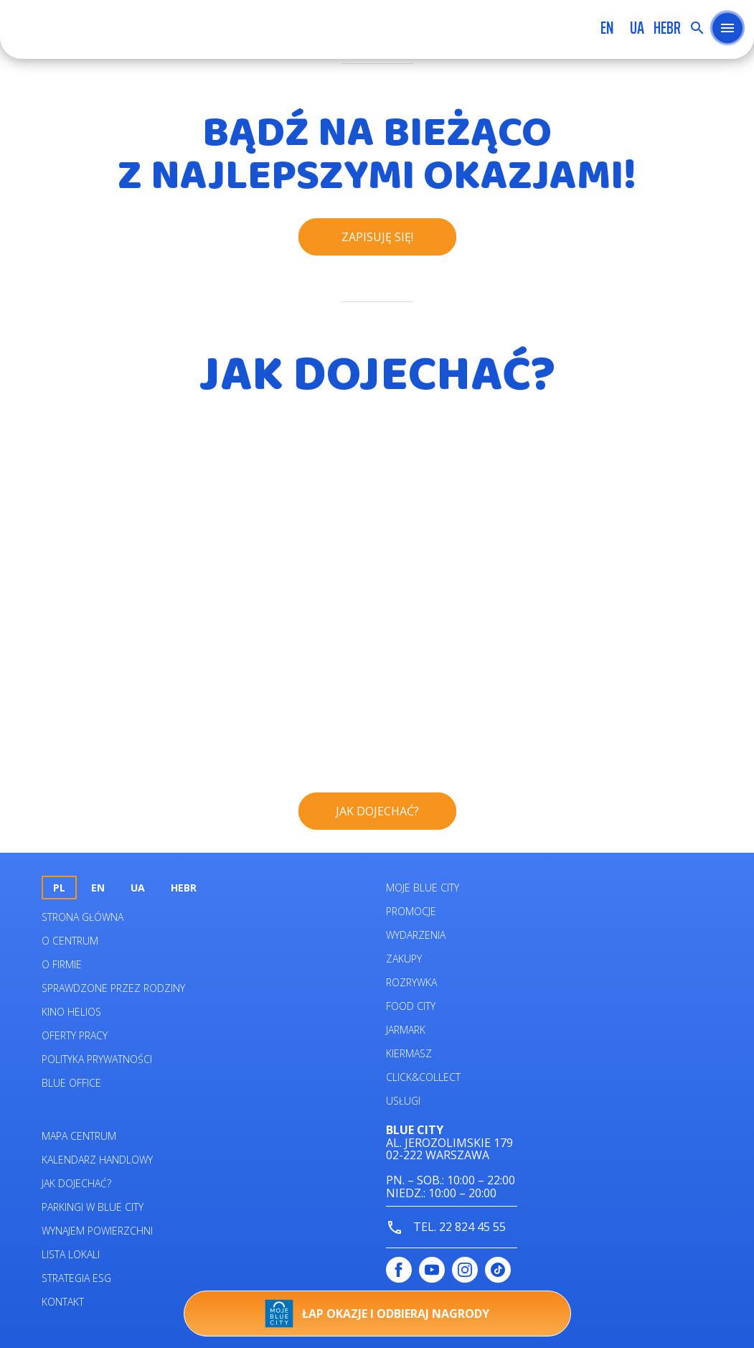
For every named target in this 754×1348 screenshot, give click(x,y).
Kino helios (71, 1012)
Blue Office (71, 1083)
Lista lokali (71, 1254)
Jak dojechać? (76, 1183)
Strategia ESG (76, 1278)
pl (59, 887)
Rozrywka (411, 982)
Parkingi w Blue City (92, 1207)
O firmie (62, 964)
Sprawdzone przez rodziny (113, 988)
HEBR (667, 28)
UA (637, 28)
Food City (410, 1006)
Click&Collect (423, 1077)
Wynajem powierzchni (97, 1230)
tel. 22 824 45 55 (446, 1228)
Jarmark (405, 1029)
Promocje (411, 911)
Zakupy (404, 958)
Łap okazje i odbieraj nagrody (377, 1313)
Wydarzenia (416, 935)
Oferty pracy (75, 1035)
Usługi (403, 1101)
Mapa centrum (79, 1136)
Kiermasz (409, 1053)
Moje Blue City (422, 887)
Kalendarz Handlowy (97, 1159)
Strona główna (82, 917)
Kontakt (63, 1302)
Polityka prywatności (97, 1059)
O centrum (70, 940)
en (606, 28)
